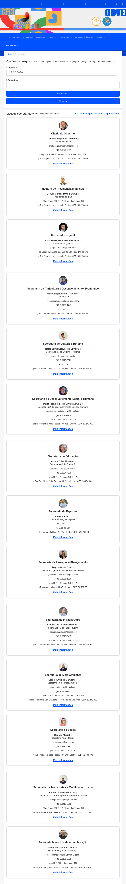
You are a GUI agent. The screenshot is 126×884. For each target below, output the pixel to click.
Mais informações (63, 163)
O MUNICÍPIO (28, 37)
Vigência (11, 67)
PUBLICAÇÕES (101, 37)
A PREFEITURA (15, 37)
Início (9, 54)
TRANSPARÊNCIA (66, 37)
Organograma (111, 113)
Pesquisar (12, 80)
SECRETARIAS (41, 37)
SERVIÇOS (53, 37)
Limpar (63, 101)
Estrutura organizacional (89, 113)
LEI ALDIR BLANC (12, 45)
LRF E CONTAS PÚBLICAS (84, 37)
